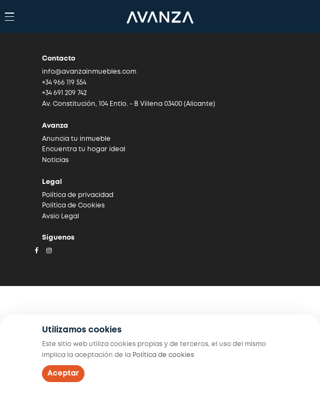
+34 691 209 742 (64, 93)
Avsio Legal (60, 216)
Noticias (55, 160)
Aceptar (63, 373)
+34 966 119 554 (64, 83)
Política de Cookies (73, 206)
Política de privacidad (77, 195)
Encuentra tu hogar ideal (83, 149)
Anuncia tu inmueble (76, 139)
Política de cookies (163, 355)
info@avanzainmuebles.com (89, 72)
